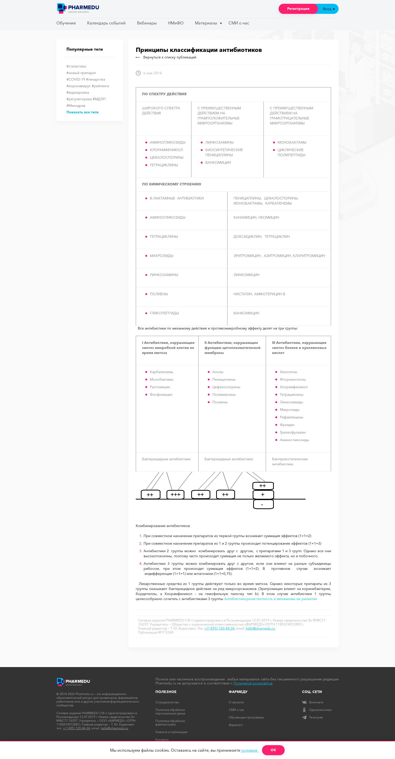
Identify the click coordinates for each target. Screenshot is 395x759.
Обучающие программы (246, 717)
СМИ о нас (238, 23)
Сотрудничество (167, 702)
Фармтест (236, 725)
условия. (249, 750)
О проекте (236, 702)
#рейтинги (100, 86)
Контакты (162, 739)
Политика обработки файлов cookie (170, 722)
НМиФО (176, 23)
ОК (273, 750)
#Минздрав (76, 105)
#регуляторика (79, 99)
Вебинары (147, 23)
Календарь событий (106, 23)
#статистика (76, 66)
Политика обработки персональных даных (170, 711)
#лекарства (95, 79)
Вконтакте (312, 702)
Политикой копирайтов (253, 683)
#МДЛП (99, 99)
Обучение (66, 23)
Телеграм (312, 717)
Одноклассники (317, 710)
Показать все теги (82, 112)
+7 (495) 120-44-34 (220, 628)
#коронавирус (79, 86)
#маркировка (78, 92)
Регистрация (298, 8)
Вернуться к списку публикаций (166, 57)
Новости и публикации (171, 732)
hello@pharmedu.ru (260, 628)
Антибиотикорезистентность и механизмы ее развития (270, 599)
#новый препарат (81, 73)
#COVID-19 (76, 79)
